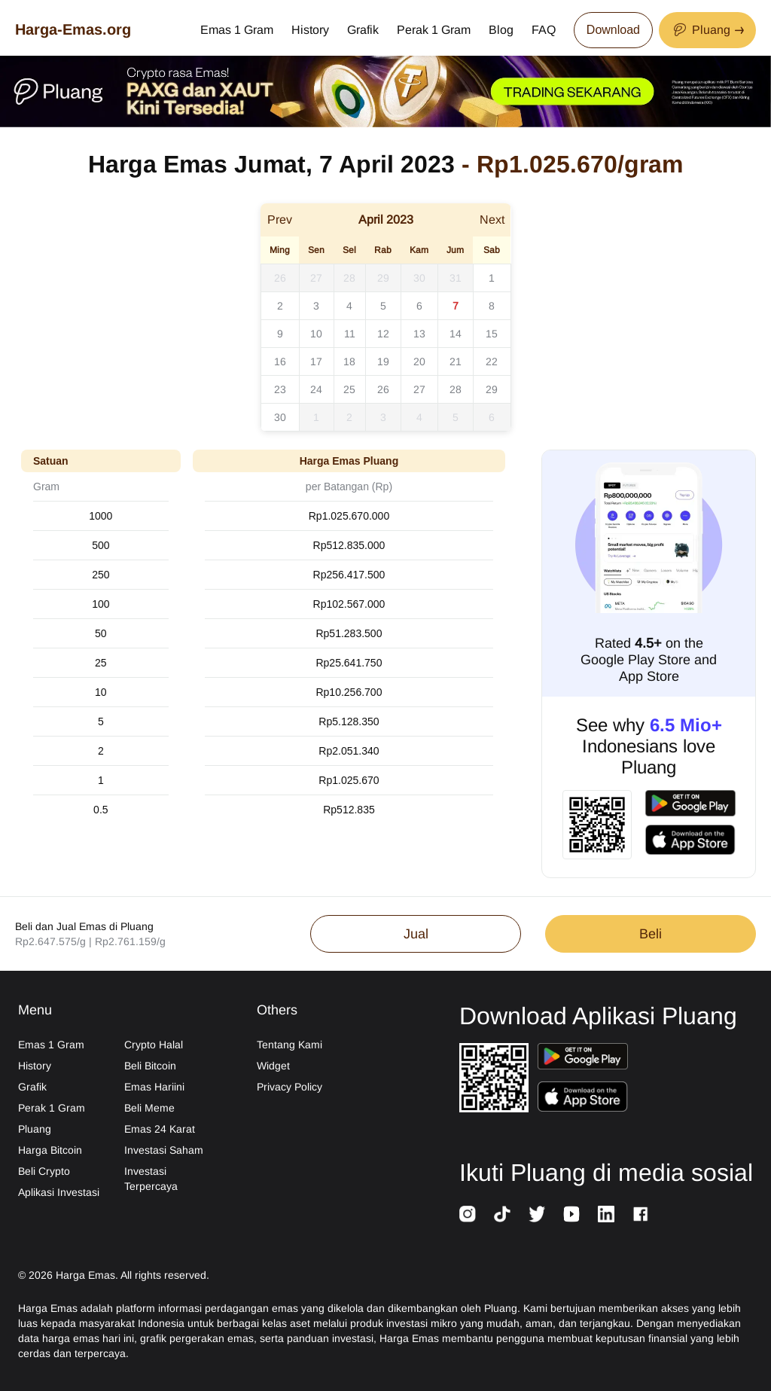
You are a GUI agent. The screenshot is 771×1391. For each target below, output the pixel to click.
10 (316, 334)
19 (383, 361)
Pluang (34, 1129)
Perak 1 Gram (434, 29)
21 (455, 361)
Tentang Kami (289, 1045)
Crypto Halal (153, 1045)
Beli (650, 933)
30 (419, 278)
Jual (416, 933)
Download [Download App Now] (613, 29)
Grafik (363, 29)
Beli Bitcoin (150, 1066)
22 (492, 361)
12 (383, 334)
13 (419, 334)
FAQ (544, 29)
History (310, 29)
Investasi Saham (163, 1150)
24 (316, 389)
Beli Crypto (44, 1171)
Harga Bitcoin (50, 1150)
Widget (273, 1066)
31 (455, 278)
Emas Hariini (154, 1087)
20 (419, 361)
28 (349, 278)
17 (316, 361)
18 (349, 361)
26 (280, 278)
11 (349, 334)
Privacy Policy (289, 1087)
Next (492, 219)
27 (316, 278)
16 (280, 361)
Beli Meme (149, 1108)
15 (492, 334)
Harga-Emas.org (73, 29)
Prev (279, 219)
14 (455, 334)
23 (280, 389)
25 (349, 389)
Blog (501, 29)
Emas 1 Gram (236, 29)
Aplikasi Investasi (58, 1192)
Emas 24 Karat (159, 1129)
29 (383, 278)
